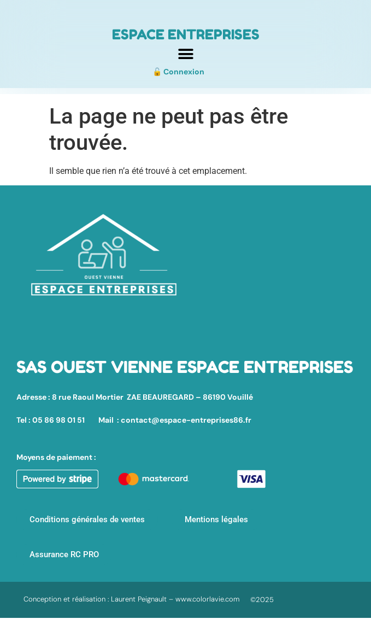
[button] (185, 54)
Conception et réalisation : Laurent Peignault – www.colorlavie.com (131, 599)
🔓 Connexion (178, 72)
